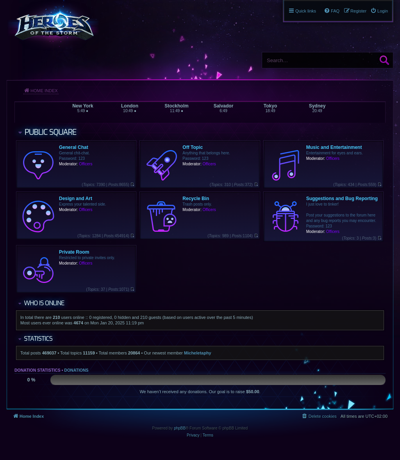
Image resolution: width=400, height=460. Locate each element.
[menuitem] (379, 11)
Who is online (44, 303)
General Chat (73, 147)
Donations (76, 370)
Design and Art (75, 198)
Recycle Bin (195, 198)
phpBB (180, 428)
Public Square (51, 132)
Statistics (38, 339)
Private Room (74, 252)
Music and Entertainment (334, 147)
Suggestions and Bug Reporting (342, 198)
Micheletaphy (197, 353)
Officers (85, 164)
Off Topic (192, 147)
